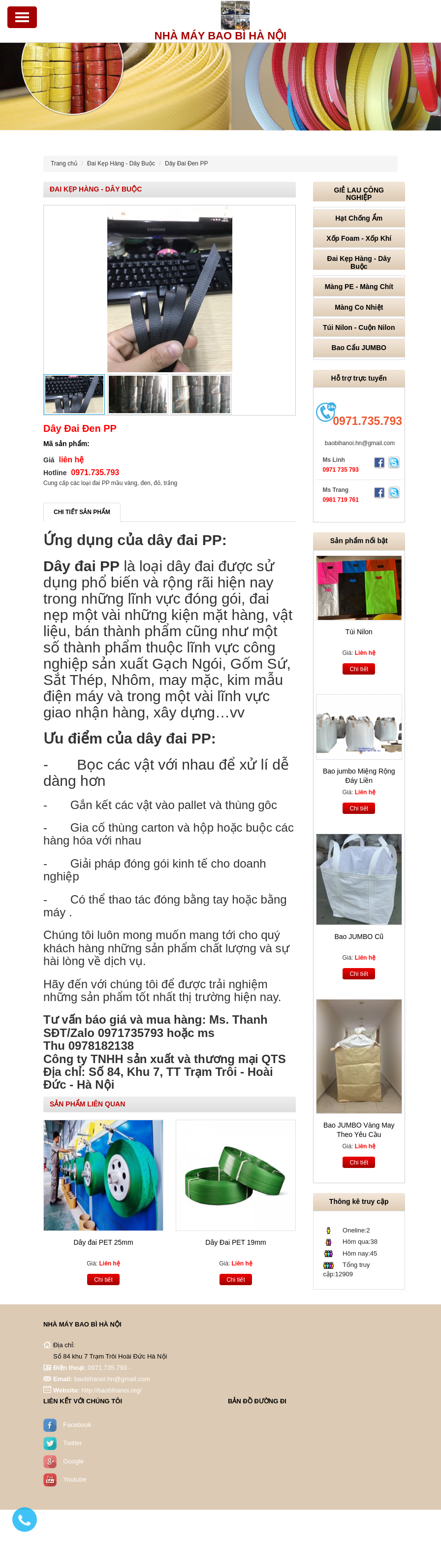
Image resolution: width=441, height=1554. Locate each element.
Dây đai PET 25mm (103, 1242)
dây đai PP (184, 540)
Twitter (72, 1442)
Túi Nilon (359, 632)
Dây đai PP (81, 566)
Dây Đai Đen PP (186, 163)
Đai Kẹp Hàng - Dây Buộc (121, 163)
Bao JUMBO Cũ (358, 936)
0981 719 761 (341, 499)
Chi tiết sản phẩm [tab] (82, 512)
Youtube (74, 1479)
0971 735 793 (341, 469)
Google (73, 1460)
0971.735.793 (367, 421)
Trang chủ (64, 163)
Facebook (77, 1424)
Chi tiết (103, 1279)
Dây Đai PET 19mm (235, 1242)
